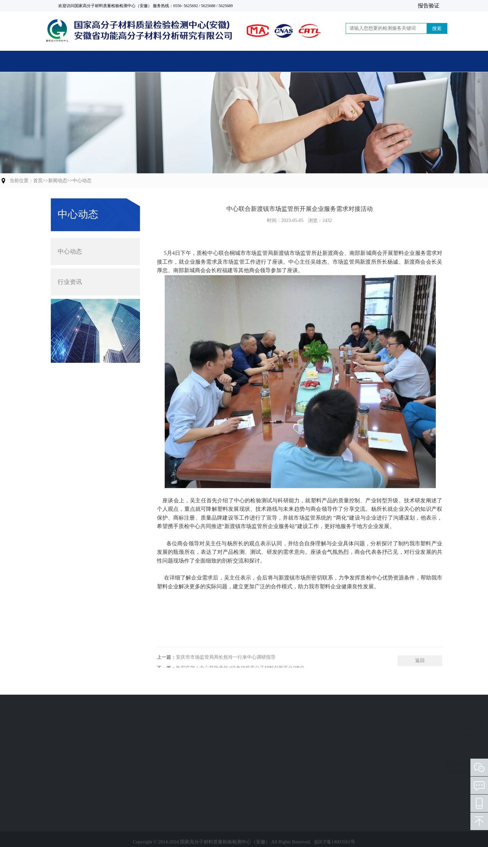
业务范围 (64, 711)
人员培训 (61, 785)
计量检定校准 (66, 736)
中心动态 (82, 180)
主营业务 (139, 62)
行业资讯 (70, 272)
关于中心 (204, 62)
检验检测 (61, 724)
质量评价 (61, 748)
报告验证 (429, 5)
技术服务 (61, 773)
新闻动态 (270, 62)
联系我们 (400, 62)
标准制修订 (63, 760)
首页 (73, 62)
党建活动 (335, 62)
